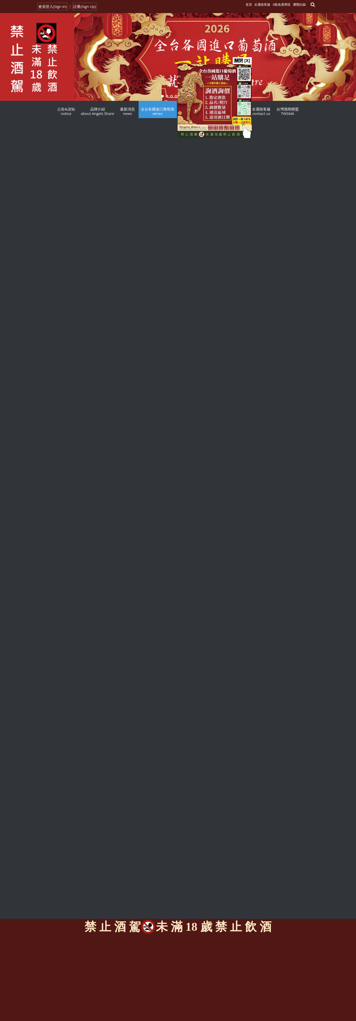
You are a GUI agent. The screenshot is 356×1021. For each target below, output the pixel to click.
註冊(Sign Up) (84, 6)
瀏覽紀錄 (299, 4)
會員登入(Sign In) (52, 6)
